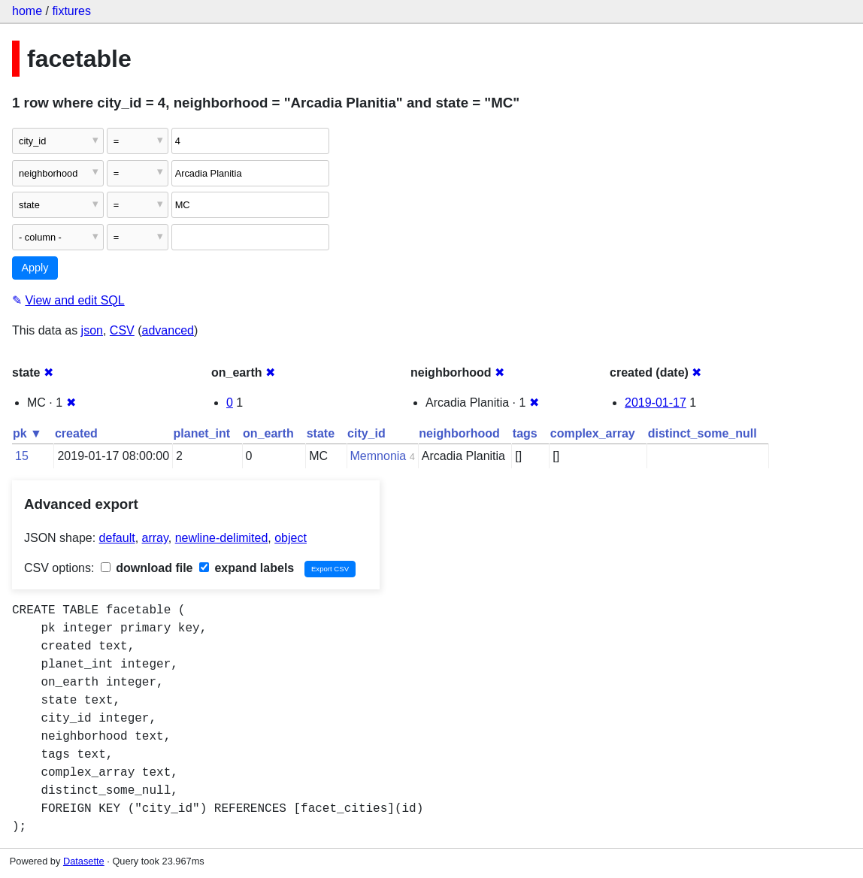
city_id (366, 433)
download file (147, 568)
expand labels (246, 568)
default (117, 537)
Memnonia (378, 456)
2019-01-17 (655, 402)
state (321, 433)
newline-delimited (221, 537)
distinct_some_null (702, 433)
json (92, 330)
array (155, 537)
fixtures (71, 11)
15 (22, 456)
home (27, 11)
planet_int (202, 433)
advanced (168, 330)
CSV (122, 330)
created (76, 433)
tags (525, 433)
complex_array (592, 433)
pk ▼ (27, 433)
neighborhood (459, 433)
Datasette (83, 861)
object (290, 537)
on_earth (268, 433)
